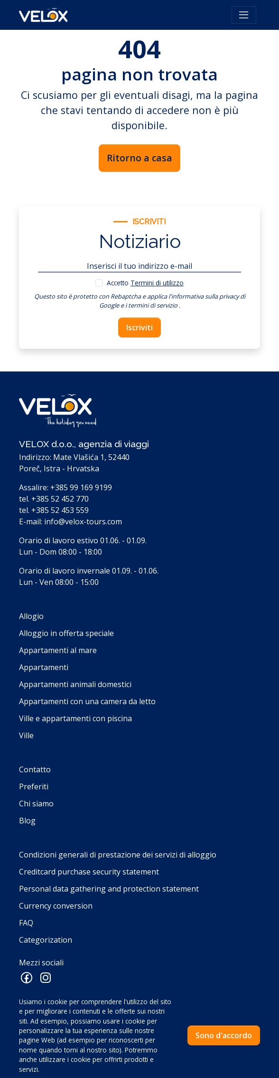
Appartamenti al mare (58, 650)
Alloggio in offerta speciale (66, 633)
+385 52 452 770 (60, 499)
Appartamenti (43, 667)
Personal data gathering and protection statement (109, 889)
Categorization (45, 940)
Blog (27, 820)
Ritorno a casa (139, 157)
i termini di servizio (151, 305)
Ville (26, 735)
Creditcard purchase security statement (89, 871)
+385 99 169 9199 (81, 487)
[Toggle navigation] (244, 15)
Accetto (145, 282)
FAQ (26, 923)
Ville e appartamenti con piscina (75, 718)
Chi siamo (36, 803)
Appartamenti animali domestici (75, 684)
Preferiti (33, 786)
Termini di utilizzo (157, 282)
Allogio (31, 616)
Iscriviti (139, 327)
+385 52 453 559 (60, 510)
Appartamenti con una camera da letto (87, 701)
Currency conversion (56, 906)
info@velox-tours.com (83, 521)
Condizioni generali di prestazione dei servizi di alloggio (117, 854)
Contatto (35, 769)
